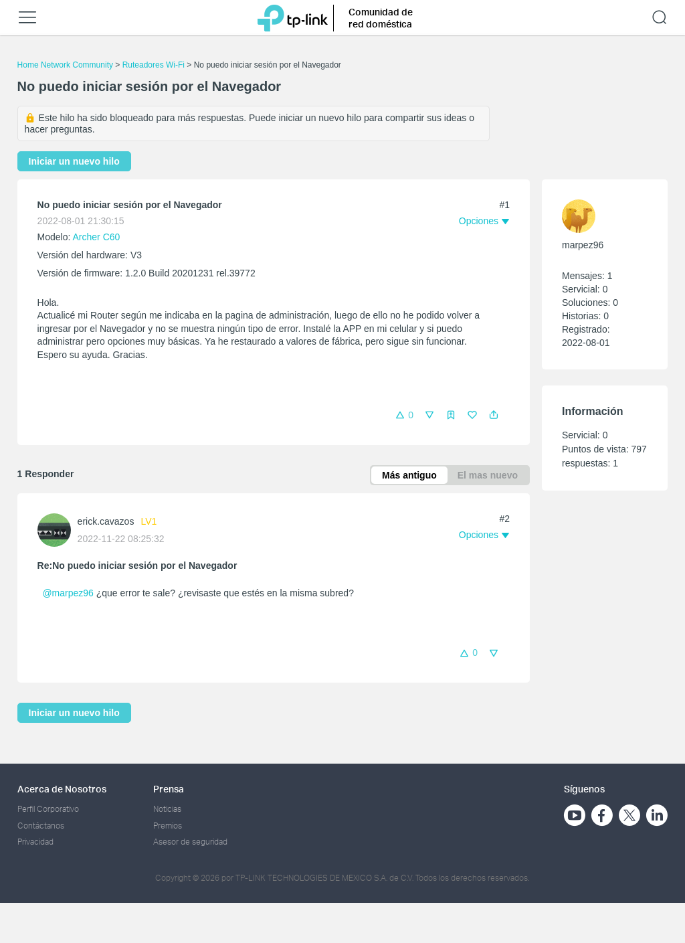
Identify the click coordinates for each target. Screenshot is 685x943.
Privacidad (35, 842)
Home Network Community (65, 65)
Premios (167, 826)
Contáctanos (40, 826)
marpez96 (582, 245)
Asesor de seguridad (190, 842)
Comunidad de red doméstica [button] (381, 17)
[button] (493, 415)
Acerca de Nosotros (61, 788)
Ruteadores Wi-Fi (153, 65)
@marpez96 (67, 593)
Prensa (168, 788)
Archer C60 (96, 237)
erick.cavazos (106, 521)
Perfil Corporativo (48, 809)
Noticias (167, 809)
